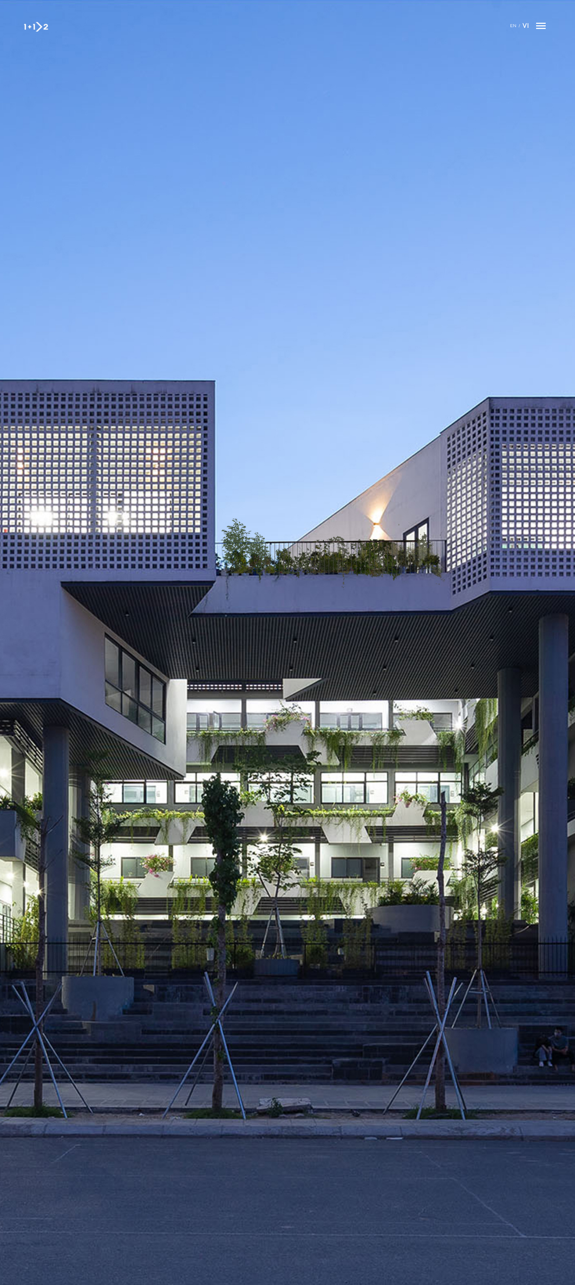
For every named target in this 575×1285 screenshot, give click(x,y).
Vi (526, 26)
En (513, 25)
